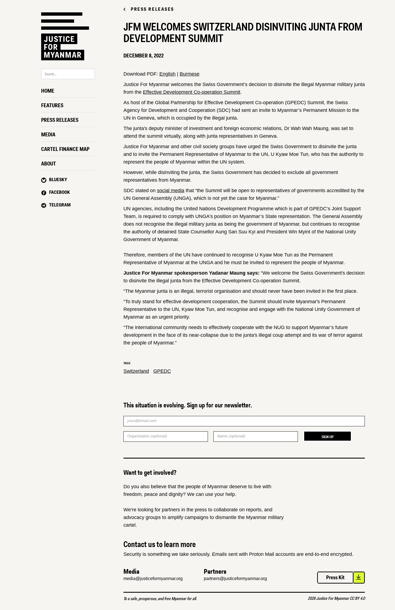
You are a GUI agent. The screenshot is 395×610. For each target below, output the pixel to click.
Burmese (189, 74)
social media (170, 190)
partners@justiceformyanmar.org (235, 578)
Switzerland (136, 371)
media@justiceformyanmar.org (153, 578)
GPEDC (162, 371)
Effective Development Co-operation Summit (191, 92)
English (167, 74)
